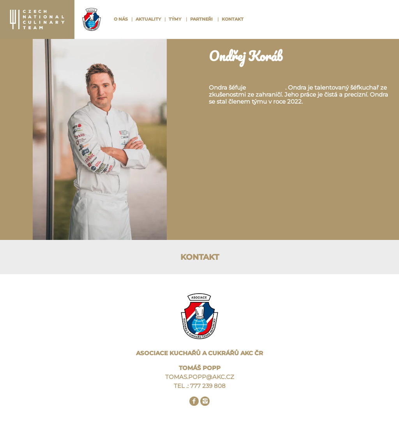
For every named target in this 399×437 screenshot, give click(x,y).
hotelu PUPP (265, 87)
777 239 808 (208, 385)
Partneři (201, 19)
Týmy (175, 19)
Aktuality (148, 19)
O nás (121, 19)
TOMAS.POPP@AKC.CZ (199, 377)
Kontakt (233, 19)
